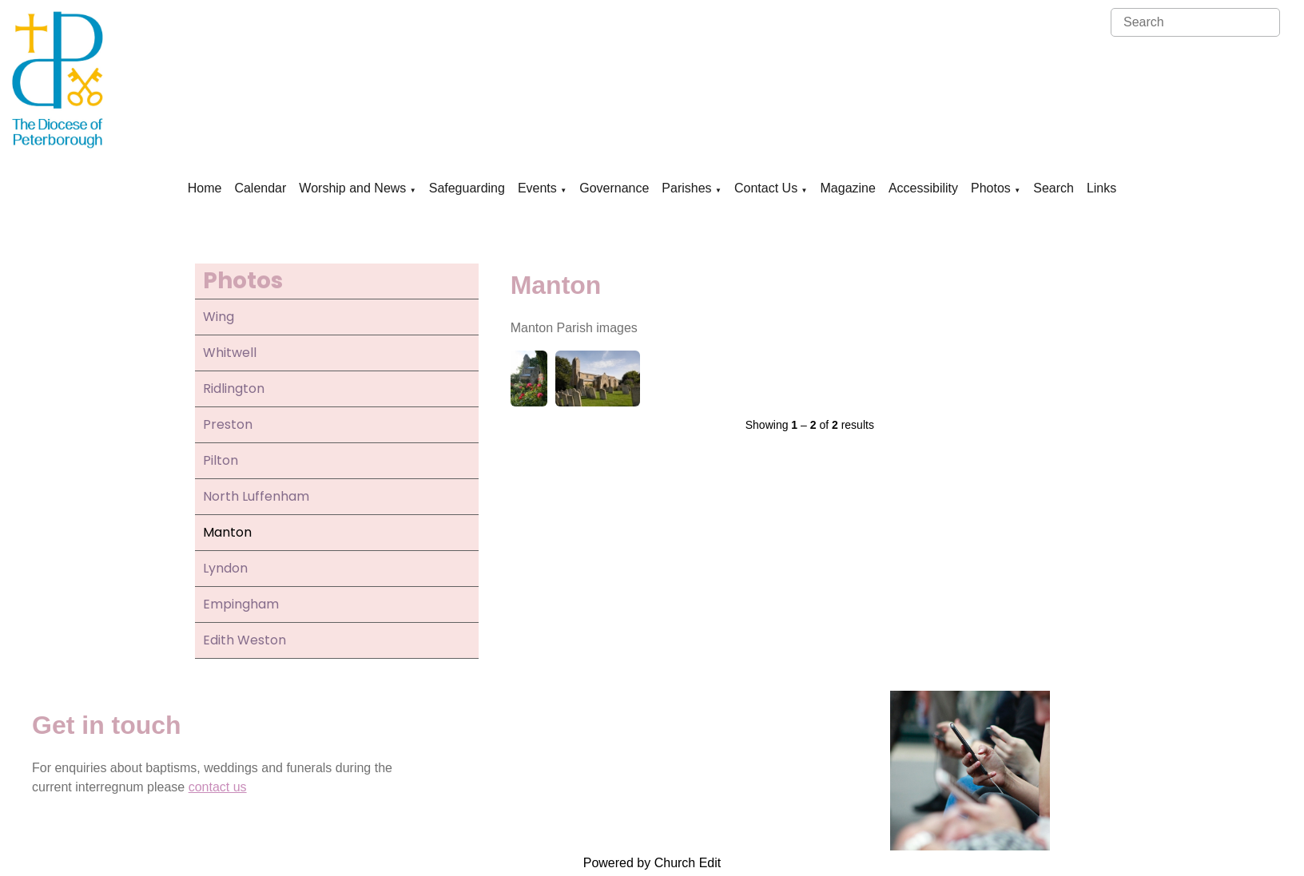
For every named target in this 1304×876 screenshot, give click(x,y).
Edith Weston (244, 640)
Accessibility (923, 188)
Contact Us (765, 188)
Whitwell (229, 352)
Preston (227, 424)
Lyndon (225, 568)
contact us (218, 787)
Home (205, 188)
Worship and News (352, 188)
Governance (614, 188)
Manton (227, 532)
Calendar (260, 188)
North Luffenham (256, 496)
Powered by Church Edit (652, 863)
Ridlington (233, 388)
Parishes (686, 188)
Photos (991, 188)
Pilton (220, 460)
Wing (218, 316)
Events (537, 188)
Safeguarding (467, 188)
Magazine (848, 188)
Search (1053, 188)
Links (1101, 188)
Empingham (241, 604)
